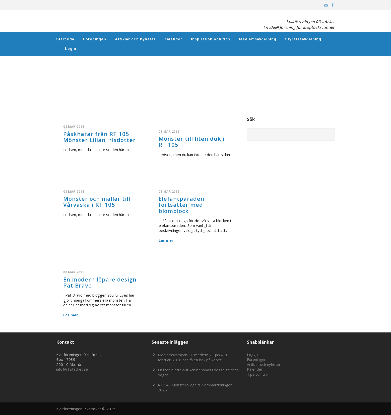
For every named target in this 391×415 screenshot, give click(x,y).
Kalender (173, 39)
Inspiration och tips (210, 39)
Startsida (65, 39)
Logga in (254, 354)
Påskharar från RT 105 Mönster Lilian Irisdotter (99, 137)
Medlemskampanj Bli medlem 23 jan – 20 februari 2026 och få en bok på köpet (193, 357)
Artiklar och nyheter (135, 39)
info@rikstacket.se (72, 369)
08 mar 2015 (73, 126)
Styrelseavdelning (303, 39)
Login (70, 48)
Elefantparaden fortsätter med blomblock (181, 204)
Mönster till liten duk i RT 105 (192, 141)
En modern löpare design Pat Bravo (100, 282)
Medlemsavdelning (257, 39)
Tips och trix (257, 374)
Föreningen (94, 39)
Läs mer (166, 240)
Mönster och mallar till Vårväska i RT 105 (96, 201)
